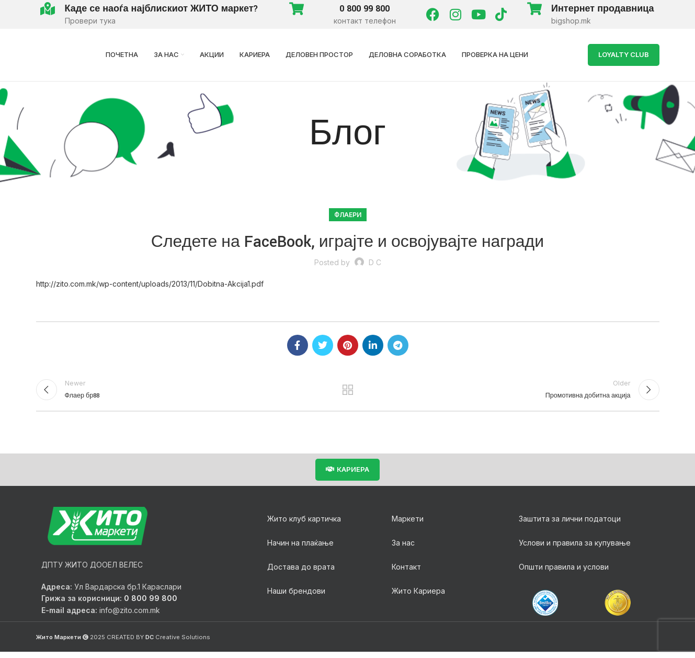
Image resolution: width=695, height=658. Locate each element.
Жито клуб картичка (304, 524)
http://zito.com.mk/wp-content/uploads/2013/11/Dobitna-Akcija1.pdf (150, 283)
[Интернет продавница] (534, 8)
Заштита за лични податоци (570, 524)
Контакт (406, 573)
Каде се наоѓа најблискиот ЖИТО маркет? (162, 9)
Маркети (408, 524)
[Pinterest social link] (347, 345)
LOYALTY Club (623, 54)
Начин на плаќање (300, 548)
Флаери (347, 215)
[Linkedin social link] (372, 345)
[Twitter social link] (322, 345)
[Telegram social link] (398, 345)
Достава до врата (301, 573)
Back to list (347, 392)
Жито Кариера (418, 597)
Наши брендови (296, 597)
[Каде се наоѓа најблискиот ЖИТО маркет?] (47, 8)
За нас (403, 548)
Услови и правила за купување (575, 548)
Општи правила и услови (564, 573)
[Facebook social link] (297, 345)
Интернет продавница (602, 9)
